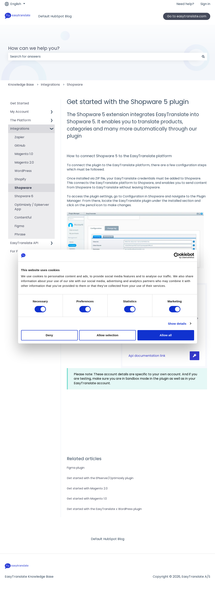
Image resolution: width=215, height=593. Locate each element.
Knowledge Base (21, 84)
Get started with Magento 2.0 (87, 488)
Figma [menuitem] (19, 226)
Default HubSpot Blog (55, 16)
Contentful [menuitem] (23, 217)
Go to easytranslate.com (186, 16)
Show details (177, 323)
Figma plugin (76, 468)
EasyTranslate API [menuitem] (24, 243)
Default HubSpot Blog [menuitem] (107, 539)
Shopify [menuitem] (20, 179)
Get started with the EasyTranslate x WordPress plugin (104, 509)
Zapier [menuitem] (19, 137)
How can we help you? (33, 48)
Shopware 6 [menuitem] (24, 196)
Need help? (185, 4)
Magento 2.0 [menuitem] (24, 162)
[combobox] (103, 56)
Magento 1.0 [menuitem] (24, 154)
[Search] (203, 56)
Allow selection (107, 335)
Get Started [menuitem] (19, 103)
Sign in (205, 4)
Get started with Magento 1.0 (87, 499)
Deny (49, 335)
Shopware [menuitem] (23, 187)
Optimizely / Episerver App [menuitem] (32, 206)
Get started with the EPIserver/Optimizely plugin (100, 478)
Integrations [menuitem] (19, 128)
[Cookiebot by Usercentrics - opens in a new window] (176, 256)
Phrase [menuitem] (20, 234)
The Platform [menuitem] (20, 120)
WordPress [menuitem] (23, 171)
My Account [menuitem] (19, 111)
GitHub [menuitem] (20, 145)
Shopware (75, 84)
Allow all (166, 335)
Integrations (50, 84)
